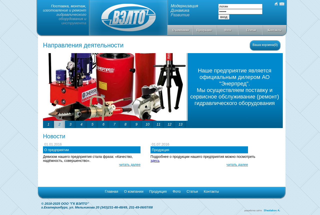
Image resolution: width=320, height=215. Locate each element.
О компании (180, 30)
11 (158, 124)
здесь (155, 161)
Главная (111, 191)
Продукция (204, 30)
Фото (227, 30)
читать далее (129, 165)
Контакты (275, 30)
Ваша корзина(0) (265, 45)
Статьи (251, 30)
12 (170, 124)
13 (180, 124)
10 (148, 124)
